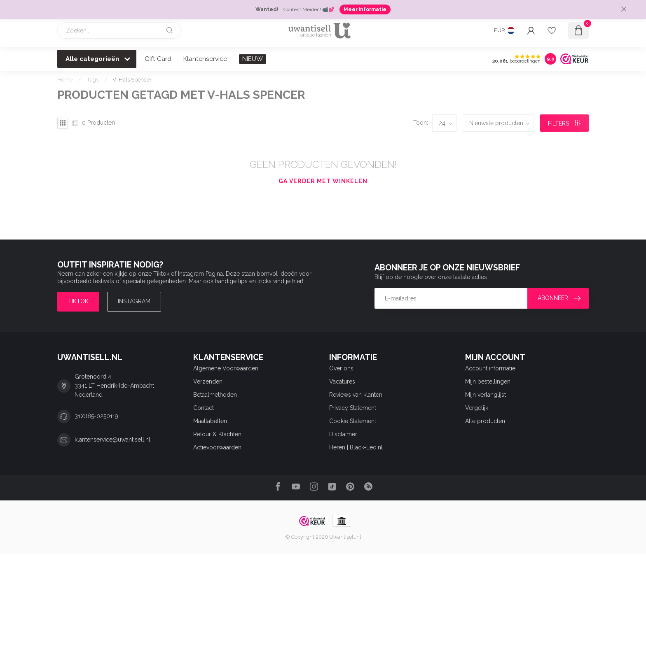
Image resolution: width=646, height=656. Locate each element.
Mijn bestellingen (487, 381)
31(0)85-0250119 (96, 416)
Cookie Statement (352, 421)
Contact (203, 408)
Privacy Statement (352, 408)
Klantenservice (205, 59)
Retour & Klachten (217, 434)
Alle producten (485, 421)
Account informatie (490, 368)
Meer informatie (365, 9)
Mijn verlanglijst (485, 394)
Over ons (341, 368)
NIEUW (252, 59)
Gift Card (158, 59)
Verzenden (207, 381)
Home (65, 79)
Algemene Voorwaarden (225, 368)
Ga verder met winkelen (323, 181)
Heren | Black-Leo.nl (356, 447)
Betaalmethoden (215, 394)
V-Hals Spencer (132, 79)
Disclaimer (343, 434)
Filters (564, 123)
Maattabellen (210, 421)
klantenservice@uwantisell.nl (112, 439)
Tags (92, 79)
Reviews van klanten (355, 394)
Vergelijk (476, 408)
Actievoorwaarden (217, 447)
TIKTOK (78, 301)
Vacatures (342, 381)
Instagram (134, 301)
